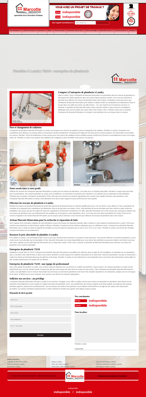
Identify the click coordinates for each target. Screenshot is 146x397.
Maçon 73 (51, 30)
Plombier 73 (133, 30)
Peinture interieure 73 (121, 30)
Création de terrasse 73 (30, 30)
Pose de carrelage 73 (92, 30)
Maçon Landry (57, 361)
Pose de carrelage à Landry (106, 361)
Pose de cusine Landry (60, 364)
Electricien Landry (13, 366)
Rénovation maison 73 (107, 30)
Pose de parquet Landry (15, 364)
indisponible (66, 12)
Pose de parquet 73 (15, 30)
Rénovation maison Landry (105, 366)
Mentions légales (47, 375)
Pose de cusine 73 (60, 30)
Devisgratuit (84, 14)
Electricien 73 (42, 30)
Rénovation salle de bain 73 (75, 30)
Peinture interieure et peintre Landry (109, 364)
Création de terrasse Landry (17, 361)
